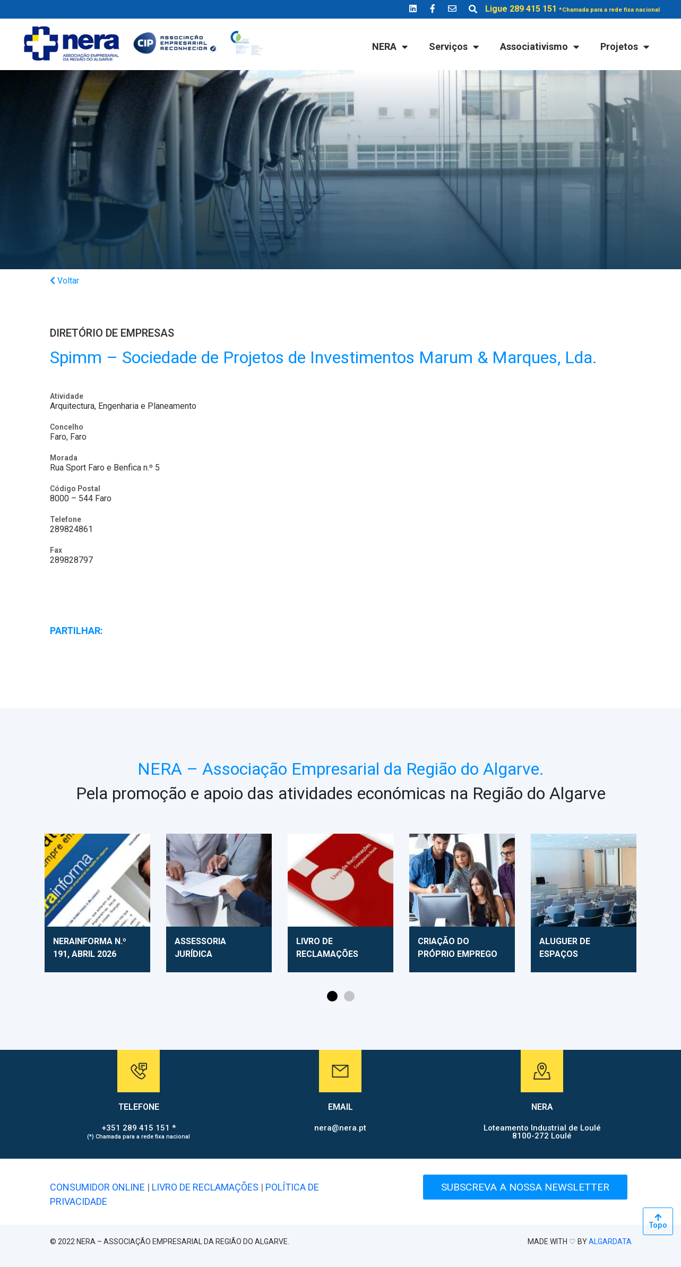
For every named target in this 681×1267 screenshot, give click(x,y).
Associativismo (539, 47)
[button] (332, 996)
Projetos (624, 47)
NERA (390, 47)
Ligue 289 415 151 (572, 9)
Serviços (454, 47)
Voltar (64, 281)
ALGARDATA (610, 1241)
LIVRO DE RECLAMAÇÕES (205, 1187)
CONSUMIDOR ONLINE (97, 1187)
